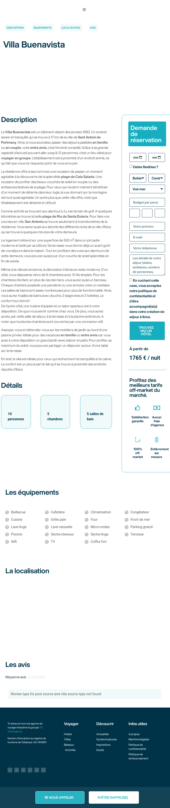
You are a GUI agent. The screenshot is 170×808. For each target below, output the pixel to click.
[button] (84, 9)
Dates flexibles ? (145, 167)
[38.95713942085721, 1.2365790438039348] (85, 612)
